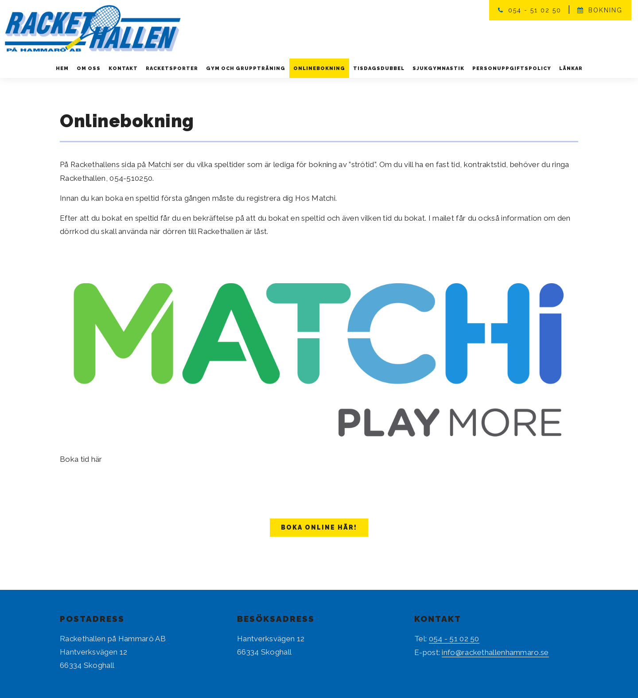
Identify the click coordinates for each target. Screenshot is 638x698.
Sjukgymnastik (438, 68)
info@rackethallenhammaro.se (495, 651)
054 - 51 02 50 (534, 10)
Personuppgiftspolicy (511, 68)
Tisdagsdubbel (379, 68)
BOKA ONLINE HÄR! (319, 526)
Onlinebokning (319, 68)
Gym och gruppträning (245, 68)
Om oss (89, 68)
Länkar (571, 68)
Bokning (605, 10)
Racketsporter (172, 68)
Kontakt (123, 68)
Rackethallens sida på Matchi (121, 164)
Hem (62, 68)
